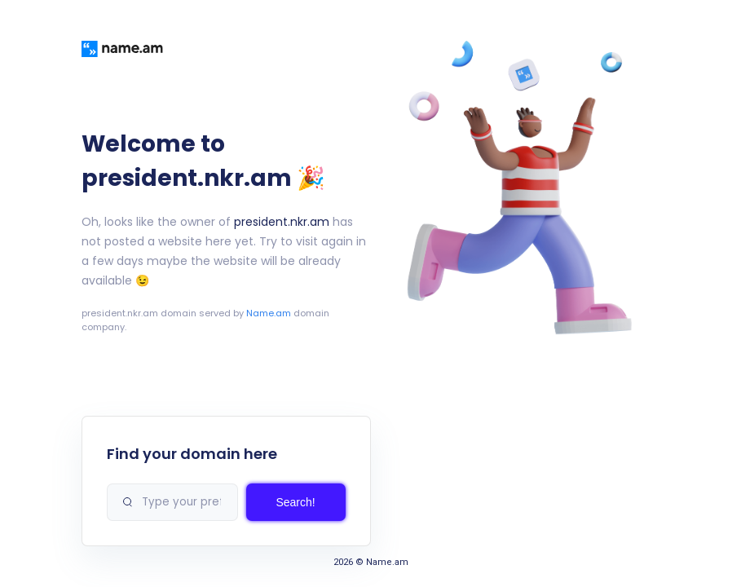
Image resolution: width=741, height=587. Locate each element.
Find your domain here (192, 454)
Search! (295, 502)
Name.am (268, 313)
